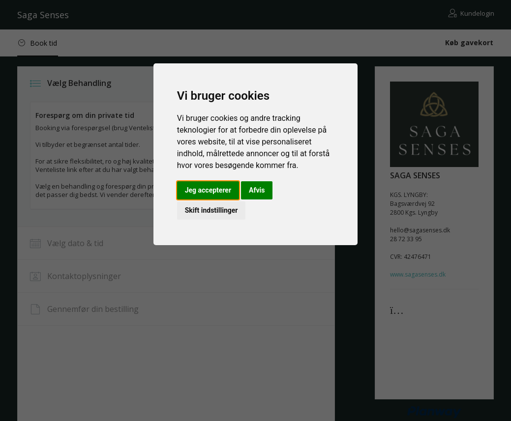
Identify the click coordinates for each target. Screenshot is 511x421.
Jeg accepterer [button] (208, 190)
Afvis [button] (257, 190)
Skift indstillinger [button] (211, 210)
